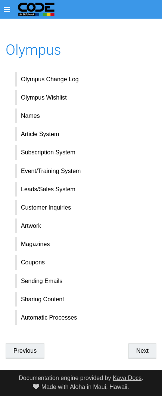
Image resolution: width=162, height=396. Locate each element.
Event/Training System (51, 171)
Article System (40, 134)
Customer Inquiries (46, 207)
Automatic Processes (49, 317)
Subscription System (48, 152)
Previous (25, 351)
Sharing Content (42, 299)
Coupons (33, 262)
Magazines (35, 244)
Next (142, 351)
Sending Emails (41, 281)
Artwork (31, 226)
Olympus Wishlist (44, 97)
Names (30, 116)
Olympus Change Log (50, 79)
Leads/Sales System (48, 189)
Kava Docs (127, 378)
